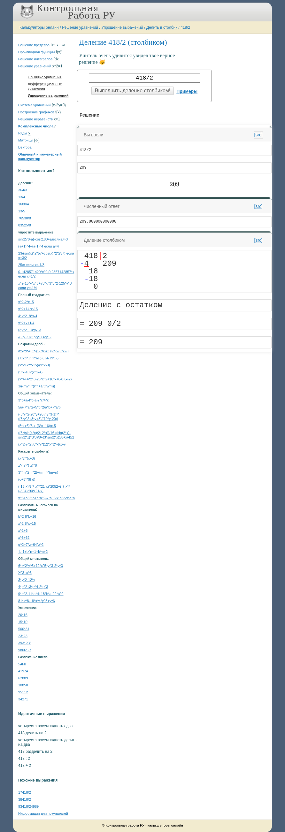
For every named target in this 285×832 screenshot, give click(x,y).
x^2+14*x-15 (28, 309)
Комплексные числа (35, 126)
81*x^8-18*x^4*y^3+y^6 (36, 601)
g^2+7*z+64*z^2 (30, 544)
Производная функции (36, 52)
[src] (258, 134)
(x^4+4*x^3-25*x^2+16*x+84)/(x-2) (45, 379)
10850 (23, 685)
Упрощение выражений (122, 27)
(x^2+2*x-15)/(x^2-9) (34, 365)
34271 (23, 699)
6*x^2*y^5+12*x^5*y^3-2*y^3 (40, 566)
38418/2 (24, 799)
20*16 (22, 615)
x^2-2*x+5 (26, 302)
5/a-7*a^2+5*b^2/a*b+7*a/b (39, 407)
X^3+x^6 (25, 573)
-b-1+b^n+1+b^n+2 (33, 551)
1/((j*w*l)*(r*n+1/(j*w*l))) (36, 386)
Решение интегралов (35, 59)
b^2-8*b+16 (27, 516)
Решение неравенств (35, 119)
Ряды (22, 133)
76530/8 (24, 218)
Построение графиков (36, 112)
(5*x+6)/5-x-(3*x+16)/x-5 (37, 426)
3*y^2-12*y (26, 580)
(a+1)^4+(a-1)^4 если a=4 (38, 246)
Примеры (186, 91)
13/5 (21, 211)
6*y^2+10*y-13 (29, 330)
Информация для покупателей (43, 813)
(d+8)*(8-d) (26, 479)
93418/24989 (28, 806)
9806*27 (24, 650)
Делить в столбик (161, 27)
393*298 (24, 643)
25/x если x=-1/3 (31, 265)
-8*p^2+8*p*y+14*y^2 (34, 337)
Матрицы (25, 140)
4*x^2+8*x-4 (27, 316)
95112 (23, 692)
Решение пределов (34, 45)
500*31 (23, 629)
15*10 (22, 622)
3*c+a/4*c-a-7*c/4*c (33, 400)
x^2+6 (22, 530)
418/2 (185, 27)
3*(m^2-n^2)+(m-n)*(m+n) (38, 472)
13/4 (21, 197)
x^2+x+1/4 (26, 323)
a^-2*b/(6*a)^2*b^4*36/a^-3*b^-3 (43, 351)
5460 (22, 664)
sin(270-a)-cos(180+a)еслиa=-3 (43, 239)
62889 (23, 678)
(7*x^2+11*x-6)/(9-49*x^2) (38, 358)
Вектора (25, 147)
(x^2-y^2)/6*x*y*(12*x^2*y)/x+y (41, 444)
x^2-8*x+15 (27, 523)
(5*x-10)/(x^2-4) (30, 372)
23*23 (22, 636)
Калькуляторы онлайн (39, 27)
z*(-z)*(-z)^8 (27, 465)
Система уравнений (34, 105)
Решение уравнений (80, 27)
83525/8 (24, 225)
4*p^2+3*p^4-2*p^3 (33, 587)
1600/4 (23, 204)
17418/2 (24, 792)
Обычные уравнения (44, 77)
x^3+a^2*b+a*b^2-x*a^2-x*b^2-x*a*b (46, 498)
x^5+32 (23, 537)
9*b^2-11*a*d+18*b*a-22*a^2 (41, 594)
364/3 (22, 190)
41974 (23, 671)
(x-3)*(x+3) (26, 458)
